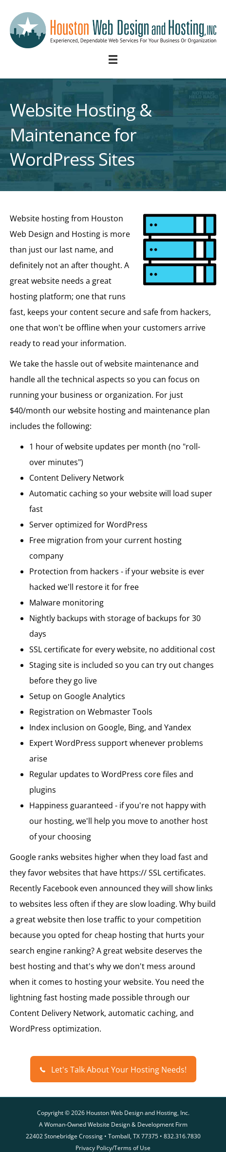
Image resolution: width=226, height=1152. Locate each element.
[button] (113, 1069)
